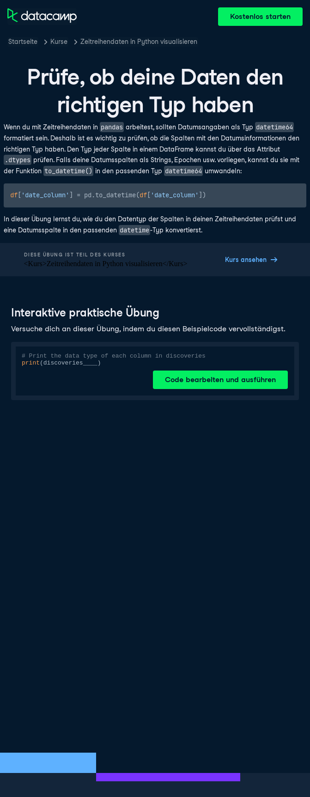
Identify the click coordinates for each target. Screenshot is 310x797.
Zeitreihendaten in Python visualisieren (138, 41)
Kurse (58, 41)
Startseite (22, 41)
